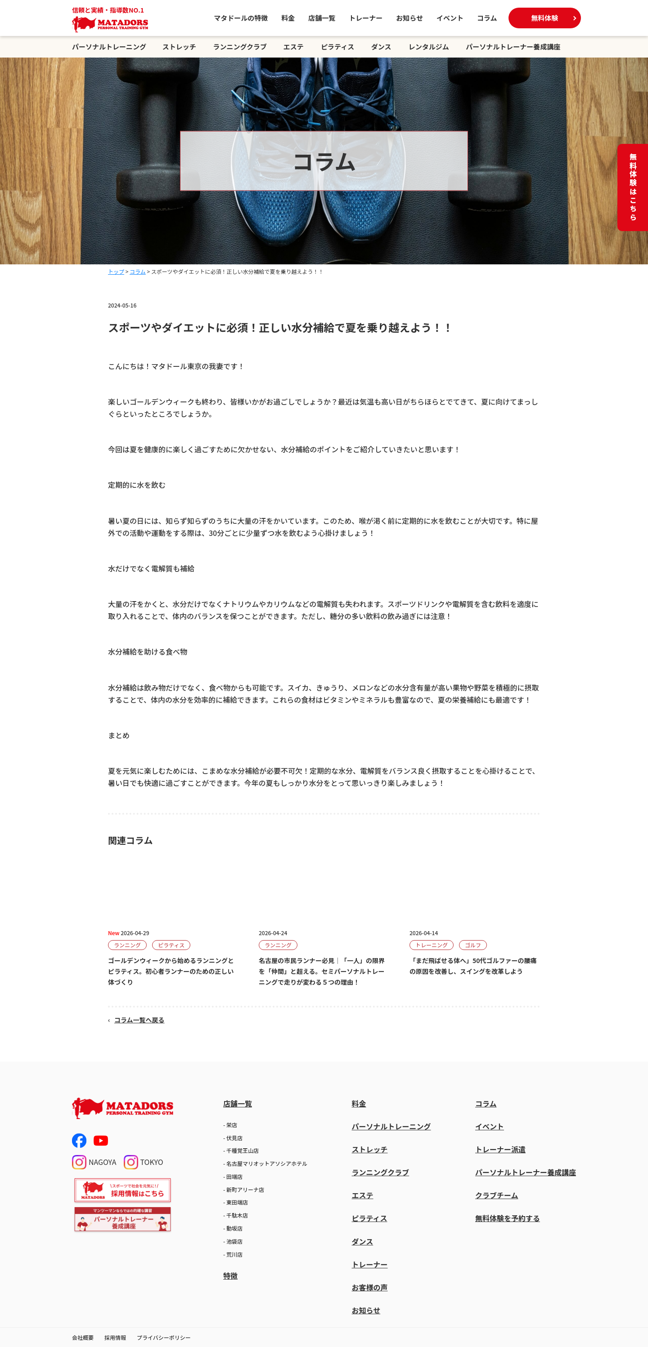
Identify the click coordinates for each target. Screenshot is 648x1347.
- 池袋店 (233, 1241)
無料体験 (544, 17)
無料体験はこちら (633, 187)
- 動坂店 (233, 1228)
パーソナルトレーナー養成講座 (513, 46)
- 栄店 (230, 1124)
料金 (288, 17)
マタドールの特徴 (241, 17)
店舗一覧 (321, 17)
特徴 (230, 1275)
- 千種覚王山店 (241, 1150)
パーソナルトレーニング (109, 46)
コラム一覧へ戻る (139, 1019)
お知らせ (409, 17)
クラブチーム (496, 1195)
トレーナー (365, 17)
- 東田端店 (235, 1202)
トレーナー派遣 (500, 1149)
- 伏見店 (233, 1138)
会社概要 (83, 1337)
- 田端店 (233, 1176)
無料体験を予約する (507, 1218)
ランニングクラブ (240, 46)
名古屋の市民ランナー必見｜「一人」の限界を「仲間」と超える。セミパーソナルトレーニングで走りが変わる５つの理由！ (322, 971)
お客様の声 (369, 1287)
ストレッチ (179, 46)
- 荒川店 (233, 1254)
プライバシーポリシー (164, 1337)
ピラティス (337, 46)
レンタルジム (429, 46)
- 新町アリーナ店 (243, 1189)
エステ (294, 46)
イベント (450, 17)
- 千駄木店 (235, 1215)
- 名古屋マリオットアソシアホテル (265, 1163)
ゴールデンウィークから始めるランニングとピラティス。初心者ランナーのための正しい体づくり (171, 971)
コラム (487, 17)
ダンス (381, 46)
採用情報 (115, 1337)
